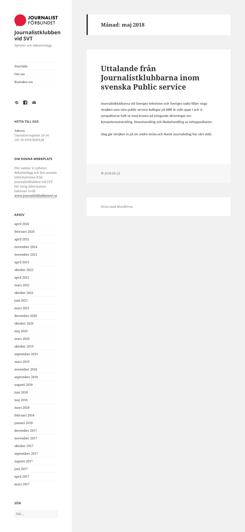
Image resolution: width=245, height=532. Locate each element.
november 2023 (25, 254)
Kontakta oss (23, 82)
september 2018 (26, 377)
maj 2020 (21, 331)
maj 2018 (21, 400)
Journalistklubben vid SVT (37, 35)
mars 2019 (21, 362)
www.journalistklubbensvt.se (35, 195)
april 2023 (21, 262)
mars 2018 (21, 408)
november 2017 (25, 438)
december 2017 (25, 430)
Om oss (19, 74)
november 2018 (25, 369)
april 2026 (21, 224)
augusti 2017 (23, 461)
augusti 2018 (23, 385)
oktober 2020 (23, 323)
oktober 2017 (23, 446)
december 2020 (25, 316)
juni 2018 (21, 392)
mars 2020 (21, 339)
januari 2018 (23, 423)
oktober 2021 (23, 293)
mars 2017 (21, 484)
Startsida (21, 66)
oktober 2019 (23, 346)
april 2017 (21, 476)
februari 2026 (24, 231)
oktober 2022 (23, 270)
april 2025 (21, 239)
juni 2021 (21, 300)
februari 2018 (24, 415)
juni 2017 (21, 469)
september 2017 (26, 453)
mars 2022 (21, 285)
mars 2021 (21, 308)
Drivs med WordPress (117, 207)
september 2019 (26, 354)
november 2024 (25, 247)
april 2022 (21, 277)
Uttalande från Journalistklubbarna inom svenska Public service (150, 77)
